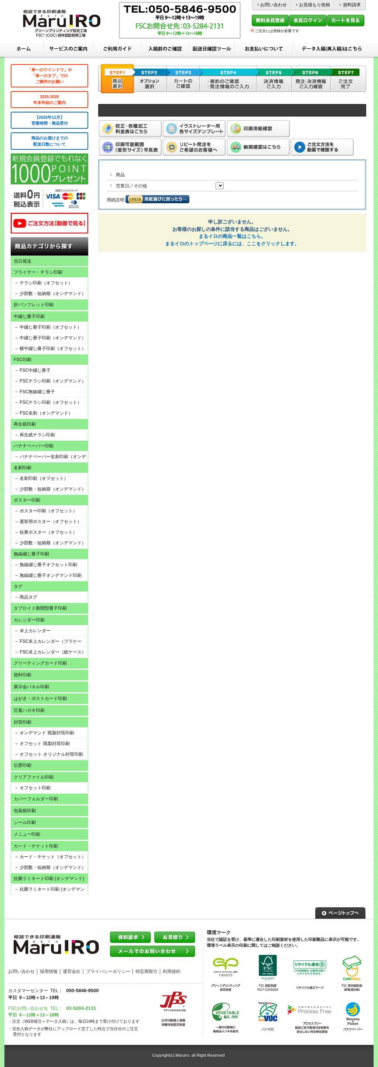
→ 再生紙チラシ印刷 (34, 434)
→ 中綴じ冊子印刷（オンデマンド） (50, 337)
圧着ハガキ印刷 (29, 710)
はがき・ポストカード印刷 (40, 698)
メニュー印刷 (27, 834)
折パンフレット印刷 (34, 304)
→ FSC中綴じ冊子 (32, 370)
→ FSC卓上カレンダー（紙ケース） (50, 652)
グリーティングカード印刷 (40, 663)
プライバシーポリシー (108, 971)
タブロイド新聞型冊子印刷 (40, 608)
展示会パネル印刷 (31, 686)
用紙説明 (115, 199)
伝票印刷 (22, 765)
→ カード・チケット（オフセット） (50, 856)
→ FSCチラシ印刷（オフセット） (48, 402)
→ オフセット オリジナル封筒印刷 (48, 754)
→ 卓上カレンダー (32, 630)
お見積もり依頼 (314, 4)
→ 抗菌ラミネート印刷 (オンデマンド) (48, 890)
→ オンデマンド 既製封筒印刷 (44, 732)
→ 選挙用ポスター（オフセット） (48, 521)
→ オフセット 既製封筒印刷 (42, 743)
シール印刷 (25, 822)
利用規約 (172, 971)
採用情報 (49, 971)
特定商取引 (146, 971)
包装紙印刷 (25, 810)
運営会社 (71, 971)
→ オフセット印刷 (32, 787)
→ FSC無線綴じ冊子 (34, 391)
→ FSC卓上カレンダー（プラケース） (46, 643)
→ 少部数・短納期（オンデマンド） (50, 293)
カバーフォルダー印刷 (36, 798)
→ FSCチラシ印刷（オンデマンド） (50, 381)
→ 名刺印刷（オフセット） (41, 478)
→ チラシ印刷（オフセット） (43, 282)
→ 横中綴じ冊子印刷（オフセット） (50, 348)
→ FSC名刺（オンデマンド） (43, 413)
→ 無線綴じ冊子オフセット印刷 (45, 564)
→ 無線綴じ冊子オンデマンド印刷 (48, 575)
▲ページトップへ (340, 912)
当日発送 (22, 261)
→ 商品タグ (25, 597)
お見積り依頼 (175, 938)
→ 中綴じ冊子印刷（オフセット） (48, 327)
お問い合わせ (273, 4)
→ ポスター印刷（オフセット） (45, 510)
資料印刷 (22, 675)
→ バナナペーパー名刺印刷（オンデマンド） (48, 458)
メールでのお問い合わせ (153, 952)
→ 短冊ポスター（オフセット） (45, 532)
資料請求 (352, 4)
